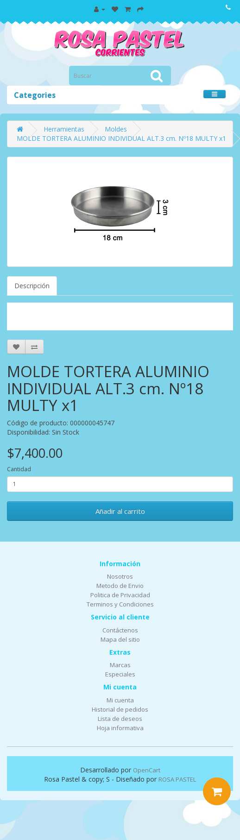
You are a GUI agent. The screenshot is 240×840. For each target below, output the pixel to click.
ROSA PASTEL (177, 779)
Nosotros (120, 576)
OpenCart (146, 770)
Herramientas (64, 129)
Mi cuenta (120, 700)
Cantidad (19, 469)
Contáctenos (120, 630)
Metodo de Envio (120, 585)
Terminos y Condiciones (120, 604)
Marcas (120, 665)
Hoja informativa (120, 728)
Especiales (120, 674)
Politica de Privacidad (120, 595)
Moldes (116, 129)
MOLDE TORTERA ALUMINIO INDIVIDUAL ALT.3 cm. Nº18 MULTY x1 (121, 138)
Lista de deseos (120, 718)
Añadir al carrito (120, 511)
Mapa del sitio (120, 639)
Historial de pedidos (120, 709)
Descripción (32, 285)
